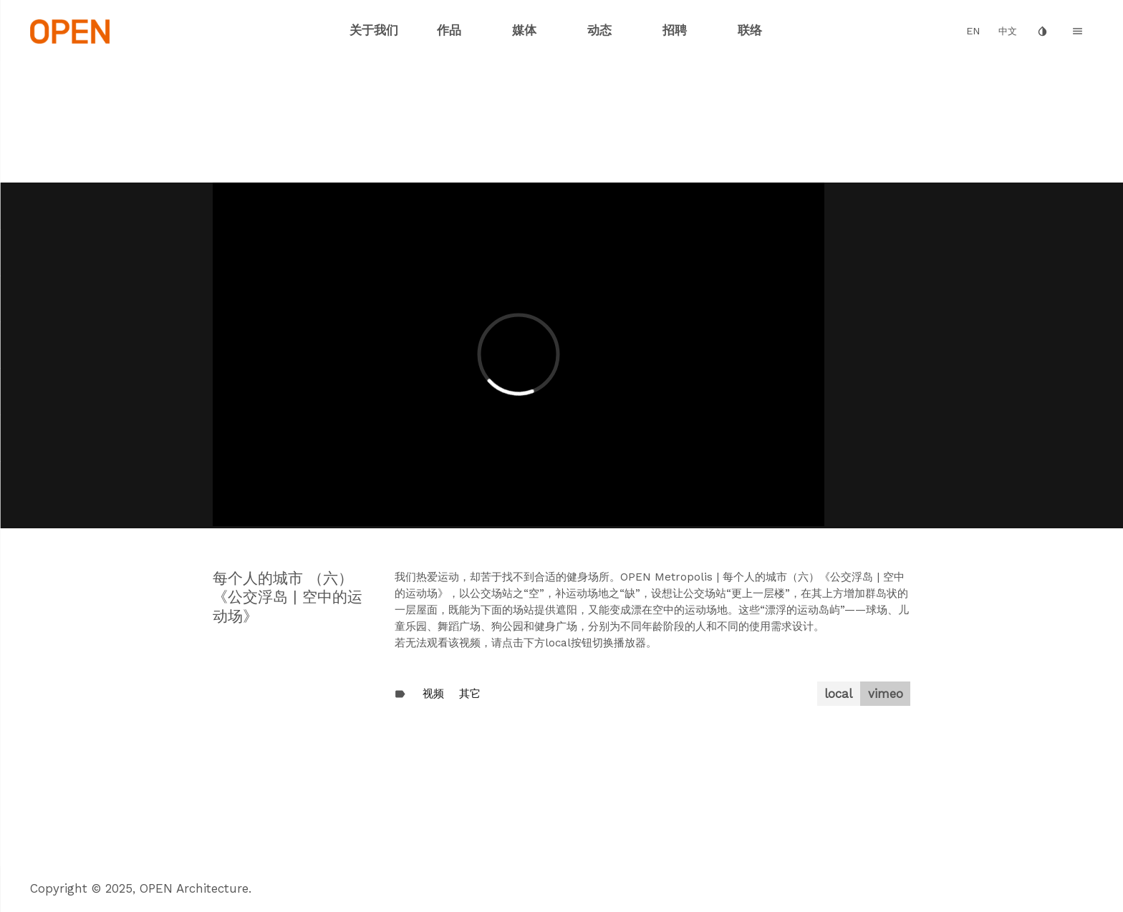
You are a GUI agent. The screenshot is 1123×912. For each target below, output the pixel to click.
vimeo (885, 694)
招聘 (674, 30)
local (838, 694)
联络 (750, 30)
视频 (433, 693)
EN (973, 31)
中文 (1007, 31)
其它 (470, 693)
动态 (599, 30)
